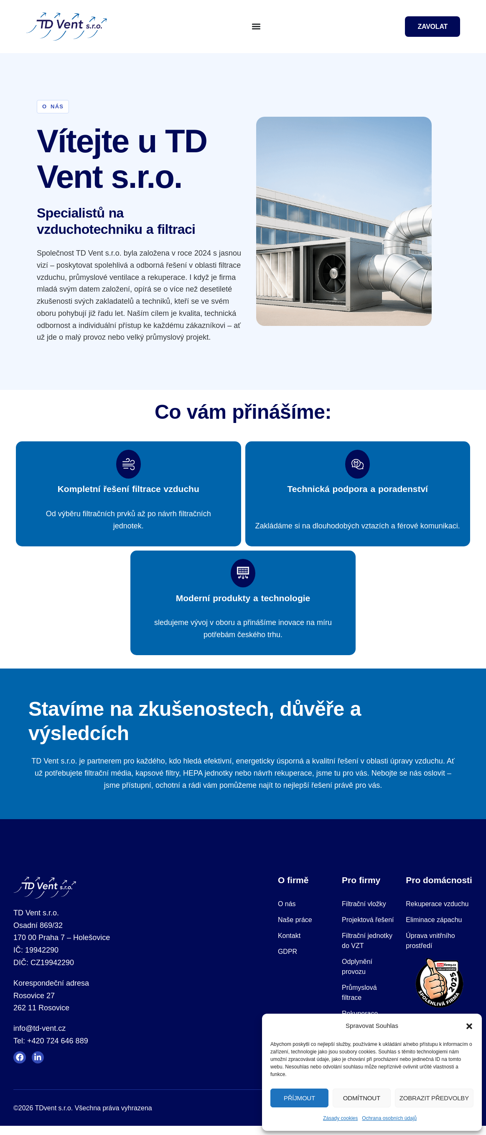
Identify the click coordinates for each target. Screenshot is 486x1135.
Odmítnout (361, 1098)
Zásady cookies (340, 1118)
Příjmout (299, 1098)
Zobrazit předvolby (434, 1098)
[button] (469, 1026)
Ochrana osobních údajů (389, 1118)
